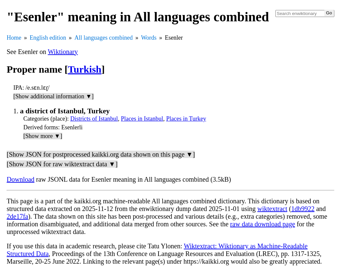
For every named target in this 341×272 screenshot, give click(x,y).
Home (14, 37)
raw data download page (262, 224)
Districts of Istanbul (94, 118)
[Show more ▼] (42, 136)
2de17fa (17, 216)
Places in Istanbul (142, 118)
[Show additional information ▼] (53, 96)
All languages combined (104, 37)
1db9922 (302, 208)
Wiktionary (63, 51)
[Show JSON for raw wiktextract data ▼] (62, 164)
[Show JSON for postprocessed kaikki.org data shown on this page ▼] (101, 154)
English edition (48, 37)
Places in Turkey (186, 118)
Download (20, 179)
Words (149, 37)
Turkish (85, 69)
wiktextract (272, 208)
